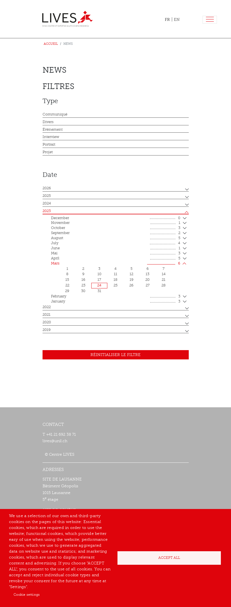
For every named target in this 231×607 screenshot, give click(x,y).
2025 (47, 196)
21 (163, 280)
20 (147, 280)
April (115, 258)
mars (115, 263)
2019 (47, 330)
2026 (47, 188)
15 (67, 280)
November (115, 223)
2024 (47, 203)
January (115, 301)
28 (163, 285)
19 (132, 280)
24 (99, 285)
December (115, 218)
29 (67, 291)
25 (115, 285)
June (115, 248)
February (115, 296)
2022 (47, 307)
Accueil (51, 43)
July (115, 243)
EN (177, 19)
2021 (46, 315)
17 (99, 280)
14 (164, 274)
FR (167, 19)
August (115, 238)
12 (131, 274)
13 (147, 274)
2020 (47, 322)
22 (67, 285)
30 (83, 291)
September (115, 233)
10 (99, 274)
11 (115, 274)
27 (148, 285)
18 (115, 280)
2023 (47, 211)
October (115, 228)
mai (115, 253)
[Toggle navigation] (210, 20)
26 (131, 285)
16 (83, 280)
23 (83, 285)
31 (99, 291)
